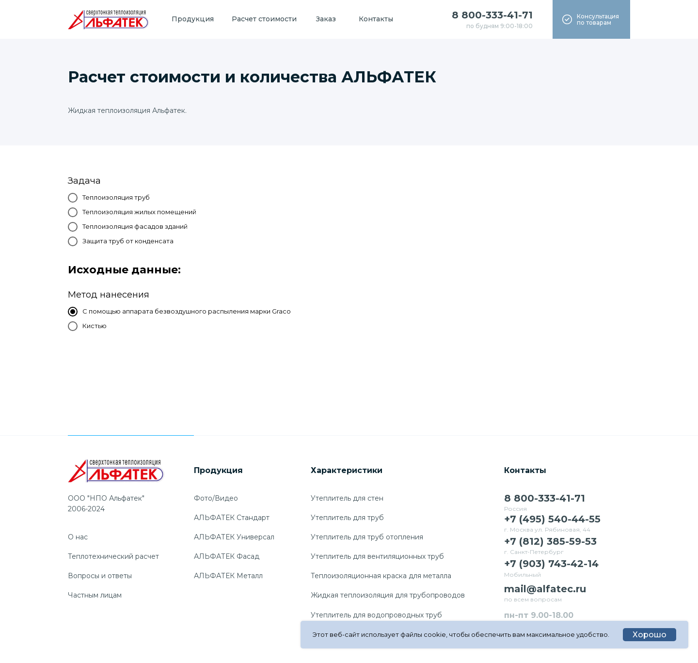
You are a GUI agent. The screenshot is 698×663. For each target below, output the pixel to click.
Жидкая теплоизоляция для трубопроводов (388, 595)
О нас (78, 537)
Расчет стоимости (264, 19)
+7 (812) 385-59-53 (550, 541)
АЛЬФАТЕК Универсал (234, 537)
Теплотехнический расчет (113, 556)
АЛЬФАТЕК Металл (228, 575)
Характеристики (346, 470)
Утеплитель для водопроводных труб (376, 615)
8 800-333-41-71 (492, 15)
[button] (591, 19)
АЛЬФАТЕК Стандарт (232, 517)
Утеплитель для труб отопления (367, 537)
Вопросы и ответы (100, 575)
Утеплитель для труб (347, 517)
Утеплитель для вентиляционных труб (377, 556)
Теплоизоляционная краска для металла (381, 575)
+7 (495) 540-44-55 (552, 519)
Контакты (376, 19)
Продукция (193, 19)
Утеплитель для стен (347, 498)
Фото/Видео (216, 498)
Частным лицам (95, 595)
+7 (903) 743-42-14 (551, 563)
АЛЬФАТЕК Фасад (226, 556)
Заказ (326, 19)
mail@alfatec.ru (545, 589)
